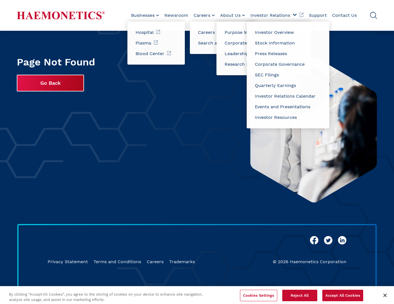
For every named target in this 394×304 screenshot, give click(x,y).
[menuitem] (145, 15)
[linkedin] (342, 240)
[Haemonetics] (61, 15)
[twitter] (328, 240)
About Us (232, 15)
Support (318, 15)
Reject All (300, 298)
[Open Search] (374, 15)
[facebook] (314, 240)
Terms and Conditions (117, 261)
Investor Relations (277, 15)
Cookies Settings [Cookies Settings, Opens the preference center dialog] (258, 298)
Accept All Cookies (342, 298)
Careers (155, 261)
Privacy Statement (68, 261)
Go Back (50, 83)
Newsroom (176, 15)
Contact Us (344, 15)
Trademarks (182, 261)
